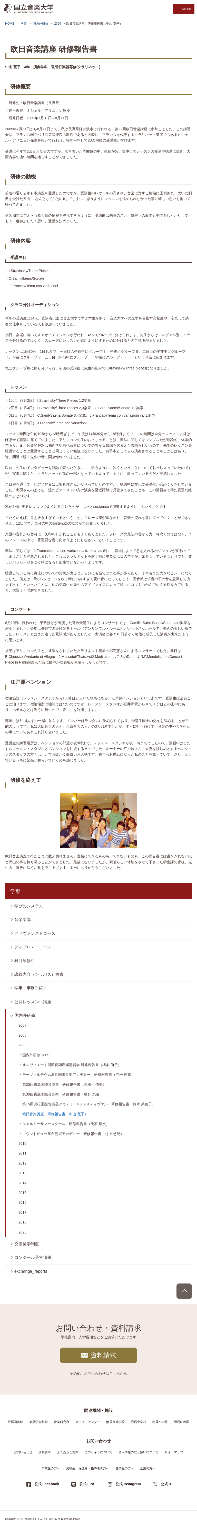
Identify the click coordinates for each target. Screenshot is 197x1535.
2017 (22, 1212)
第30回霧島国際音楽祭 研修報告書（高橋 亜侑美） (64, 1084)
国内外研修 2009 (35, 1055)
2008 (22, 1035)
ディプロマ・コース (32, 947)
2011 (22, 1153)
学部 (24, 23)
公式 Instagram (128, 1484)
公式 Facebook (46, 1484)
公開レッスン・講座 (32, 1002)
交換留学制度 (26, 1244)
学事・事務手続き (30, 988)
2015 (22, 1193)
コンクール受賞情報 (32, 1257)
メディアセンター (87, 1422)
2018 (22, 1222)
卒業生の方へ (51, 1468)
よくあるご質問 (67, 1452)
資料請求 (103, 1355)
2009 (57, 23)
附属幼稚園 (181, 1422)
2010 (22, 1143)
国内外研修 (40, 23)
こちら (114, 1373)
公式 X (166, 1484)
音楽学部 (22, 919)
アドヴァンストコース (34, 933)
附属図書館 (15, 1422)
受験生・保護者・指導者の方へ (87, 1468)
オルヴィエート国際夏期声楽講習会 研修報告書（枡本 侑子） (71, 1065)
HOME (9, 23)
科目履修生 (24, 960)
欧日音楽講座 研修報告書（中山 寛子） (55, 1114)
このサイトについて (98, 1452)
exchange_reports (30, 1271)
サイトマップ (174, 1452)
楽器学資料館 (38, 1422)
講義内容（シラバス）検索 (39, 974)
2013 (22, 1173)
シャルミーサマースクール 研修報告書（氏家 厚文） (66, 1124)
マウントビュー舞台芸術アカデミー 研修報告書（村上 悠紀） (73, 1134)
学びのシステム (28, 906)
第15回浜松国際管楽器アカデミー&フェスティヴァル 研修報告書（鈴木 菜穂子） (88, 1104)
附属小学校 (160, 1422)
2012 (22, 1163)
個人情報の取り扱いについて (139, 1452)
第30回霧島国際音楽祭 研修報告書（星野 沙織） (62, 1094)
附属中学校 (138, 1422)
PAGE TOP (184, 1291)
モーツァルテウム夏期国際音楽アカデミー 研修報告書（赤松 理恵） (78, 1074)
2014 (22, 1183)
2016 (22, 1202)
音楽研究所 (61, 1422)
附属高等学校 (115, 1422)
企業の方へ (147, 1468)
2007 (22, 1025)
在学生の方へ (124, 1468)
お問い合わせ (23, 1452)
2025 (22, 1232)
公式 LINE (87, 1484)
